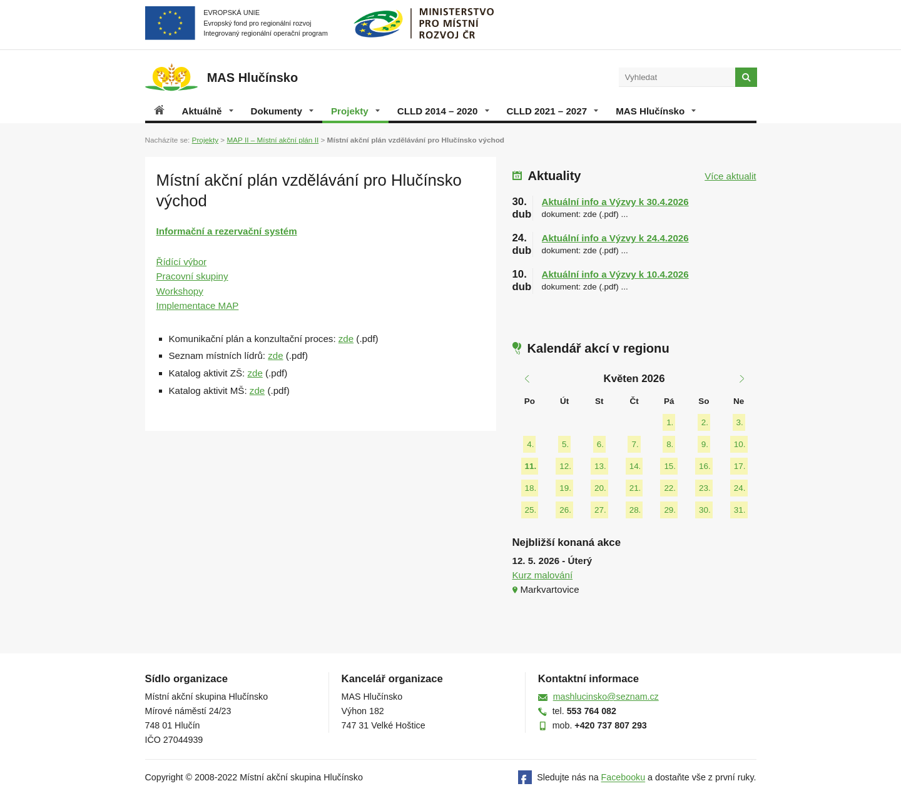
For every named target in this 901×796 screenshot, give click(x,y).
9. (704, 444)
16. (705, 466)
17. (740, 466)
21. (635, 488)
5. (565, 444)
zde (346, 338)
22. (670, 488)
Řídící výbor (181, 261)
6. (600, 444)
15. (670, 466)
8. (669, 444)
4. (530, 444)
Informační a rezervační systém (226, 231)
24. (740, 488)
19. (565, 488)
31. (740, 510)
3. (739, 422)
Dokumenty (282, 111)
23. (705, 488)
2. (704, 422)
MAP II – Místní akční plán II (272, 140)
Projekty (355, 111)
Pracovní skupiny (192, 276)
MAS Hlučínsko (656, 111)
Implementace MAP (197, 305)
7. (634, 444)
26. (565, 510)
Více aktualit (730, 176)
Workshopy (179, 291)
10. (740, 444)
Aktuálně (207, 111)
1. (669, 422)
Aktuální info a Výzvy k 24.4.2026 (615, 238)
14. (635, 466)
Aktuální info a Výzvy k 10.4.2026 (615, 274)
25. (531, 510)
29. (670, 510)
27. (600, 510)
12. (565, 466)
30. (705, 510)
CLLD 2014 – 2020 (443, 111)
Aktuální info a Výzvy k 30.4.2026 (615, 201)
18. (531, 488)
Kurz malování (542, 575)
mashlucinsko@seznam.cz (606, 697)
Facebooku (623, 778)
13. (600, 466)
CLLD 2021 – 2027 (553, 111)
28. (635, 510)
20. (600, 488)
